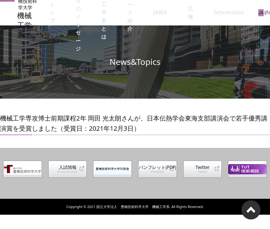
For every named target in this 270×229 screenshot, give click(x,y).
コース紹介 (167, 12)
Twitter (202, 171)
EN (267, 12)
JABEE (190, 13)
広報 (208, 12)
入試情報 (67, 171)
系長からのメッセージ (106, 12)
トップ (77, 13)
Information (233, 13)
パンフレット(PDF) (155, 171)
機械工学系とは (140, 12)
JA (257, 12)
